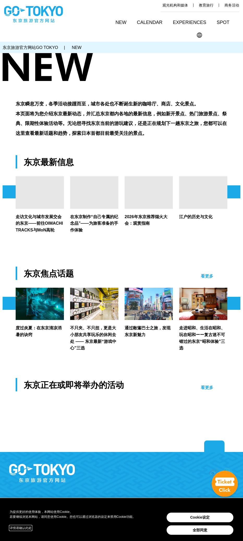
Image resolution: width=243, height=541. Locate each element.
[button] (151, 23)
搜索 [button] (211, 35)
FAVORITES (235, 35)
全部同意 (200, 530)
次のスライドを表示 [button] (233, 191)
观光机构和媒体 (175, 5)
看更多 (207, 276)
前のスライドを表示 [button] (9, 191)
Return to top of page (214, 446)
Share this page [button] (222, 35)
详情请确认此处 (21, 528)
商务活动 (231, 5)
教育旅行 (206, 5)
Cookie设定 (200, 517)
